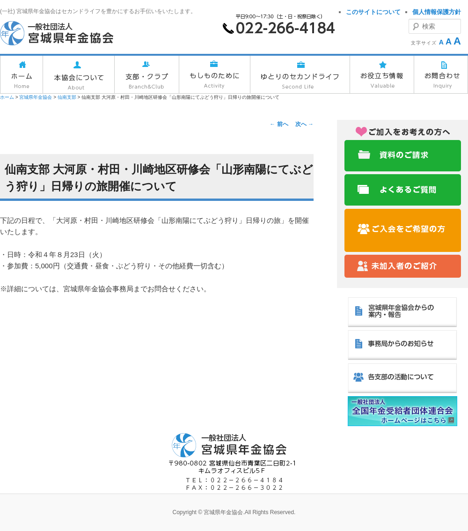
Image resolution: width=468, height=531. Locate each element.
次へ (304, 124)
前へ (279, 124)
